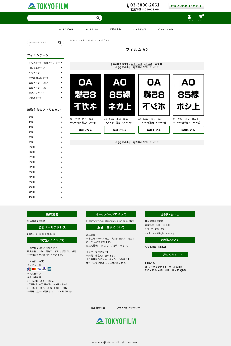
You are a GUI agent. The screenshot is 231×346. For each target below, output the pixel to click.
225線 (32, 177)
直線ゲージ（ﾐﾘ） (38, 87)
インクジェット (165, 29)
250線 (32, 182)
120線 (32, 152)
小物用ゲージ (36, 97)
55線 (31, 132)
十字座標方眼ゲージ (39, 77)
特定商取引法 (98, 307)
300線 (32, 187)
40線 (31, 122)
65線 (31, 137)
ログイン (189, 18)
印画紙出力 (115, 29)
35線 (31, 117)
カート (201, 18)
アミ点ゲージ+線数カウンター (44, 62)
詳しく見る (170, 254)
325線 (32, 192)
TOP (72, 40)
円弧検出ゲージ (37, 67)
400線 (32, 197)
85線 (31, 142)
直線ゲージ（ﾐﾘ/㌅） (40, 82)
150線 (32, 162)
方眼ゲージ (34, 72)
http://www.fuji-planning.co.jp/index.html (110, 220)
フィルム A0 (102, 40)
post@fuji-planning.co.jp (41, 233)
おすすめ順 (136, 64)
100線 (32, 147)
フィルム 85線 (85, 40)
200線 (32, 172)
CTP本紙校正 (139, 29)
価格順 (148, 64)
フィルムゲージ (65, 29)
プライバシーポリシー (128, 307)
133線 (32, 157)
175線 (32, 167)
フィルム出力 (91, 29)
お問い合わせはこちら (185, 6)
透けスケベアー (37, 92)
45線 (31, 127)
